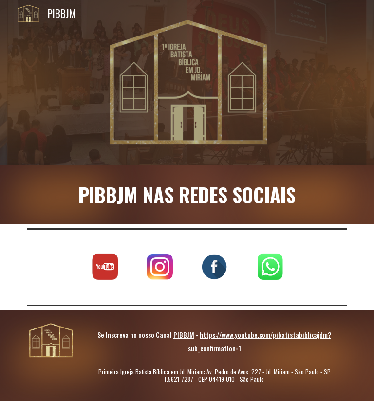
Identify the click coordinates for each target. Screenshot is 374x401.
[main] (186, 195)
